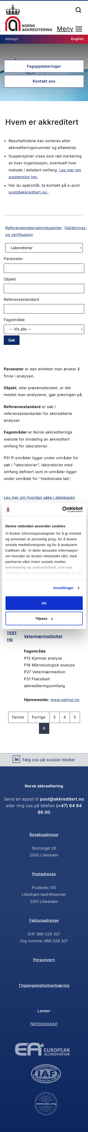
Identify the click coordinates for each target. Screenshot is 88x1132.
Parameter (13, 258)
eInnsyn (11, 39)
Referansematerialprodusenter (33, 227)
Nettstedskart (44, 1023)
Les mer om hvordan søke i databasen (39, 497)
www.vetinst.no (64, 699)
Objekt (10, 279)
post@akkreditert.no (62, 799)
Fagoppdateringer (44, 66)
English (77, 39)
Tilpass (44, 618)
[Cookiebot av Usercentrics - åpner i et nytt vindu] (63, 510)
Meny (65, 28)
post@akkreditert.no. (28, 192)
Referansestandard (21, 299)
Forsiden (28, 17)
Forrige (39, 717)
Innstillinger (63, 588)
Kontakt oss (44, 81)
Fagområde (14, 319)
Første (18, 717)
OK (44, 603)
